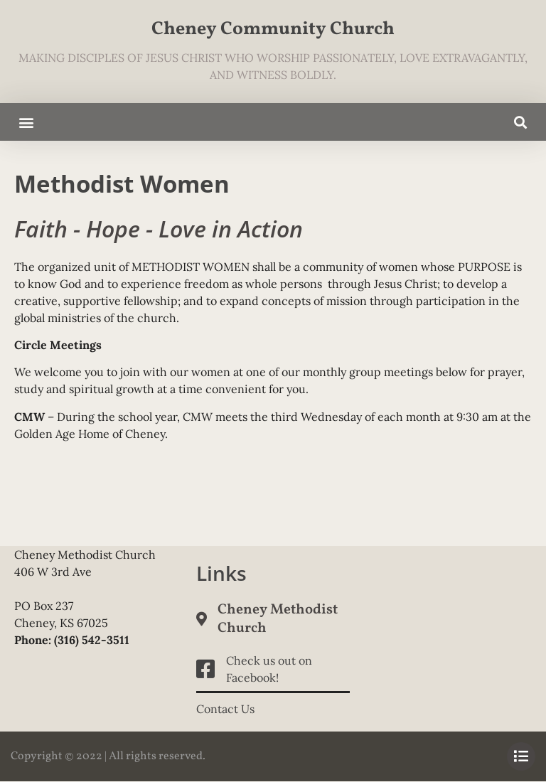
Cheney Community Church (273, 29)
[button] (26, 122)
